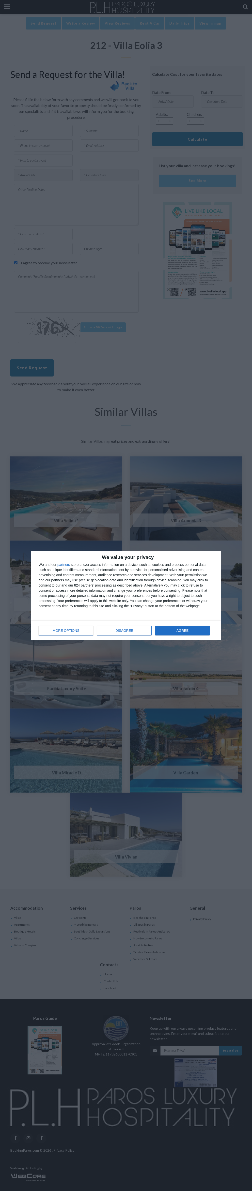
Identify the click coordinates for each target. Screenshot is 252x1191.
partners (63, 564)
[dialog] (126, 595)
